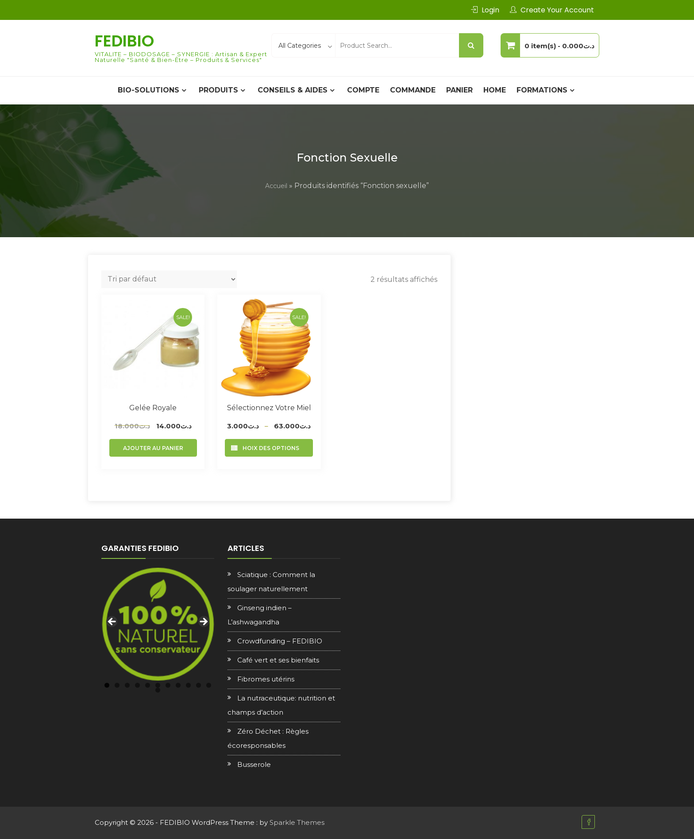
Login (490, 10)
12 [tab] (157, 690)
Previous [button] (112, 622)
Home (494, 90)
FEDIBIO (124, 41)
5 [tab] (147, 685)
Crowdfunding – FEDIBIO (279, 641)
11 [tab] (208, 685)
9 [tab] (188, 685)
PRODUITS (218, 90)
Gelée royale (153, 408)
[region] (157, 624)
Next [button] (203, 622)
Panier (459, 90)
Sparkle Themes (297, 822)
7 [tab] (168, 685)
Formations (542, 90)
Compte (363, 90)
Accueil (276, 186)
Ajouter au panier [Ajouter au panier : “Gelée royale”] (153, 448)
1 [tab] (106, 685)
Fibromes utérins (265, 679)
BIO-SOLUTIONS (148, 90)
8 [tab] (178, 685)
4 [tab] (137, 685)
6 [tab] (157, 685)
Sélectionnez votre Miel (269, 408)
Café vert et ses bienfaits (278, 660)
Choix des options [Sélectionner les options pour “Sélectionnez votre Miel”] (269, 448)
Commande (413, 90)
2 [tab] (117, 685)
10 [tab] (198, 685)
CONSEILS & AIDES (293, 90)
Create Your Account (557, 10)
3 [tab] (127, 685)
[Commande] (169, 279)
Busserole (254, 764)
